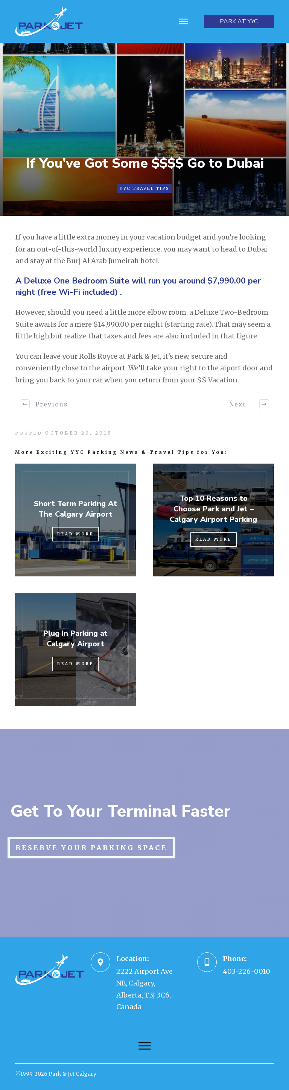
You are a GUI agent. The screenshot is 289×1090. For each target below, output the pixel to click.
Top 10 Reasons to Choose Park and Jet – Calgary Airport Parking (213, 509)
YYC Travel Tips (144, 188)
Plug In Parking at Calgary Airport (75, 638)
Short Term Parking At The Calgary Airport (75, 509)
